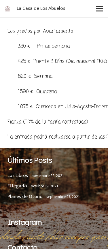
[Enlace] (7, 9)
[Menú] (99, 8)
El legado (17, 186)
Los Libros (17, 175)
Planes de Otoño (25, 197)
